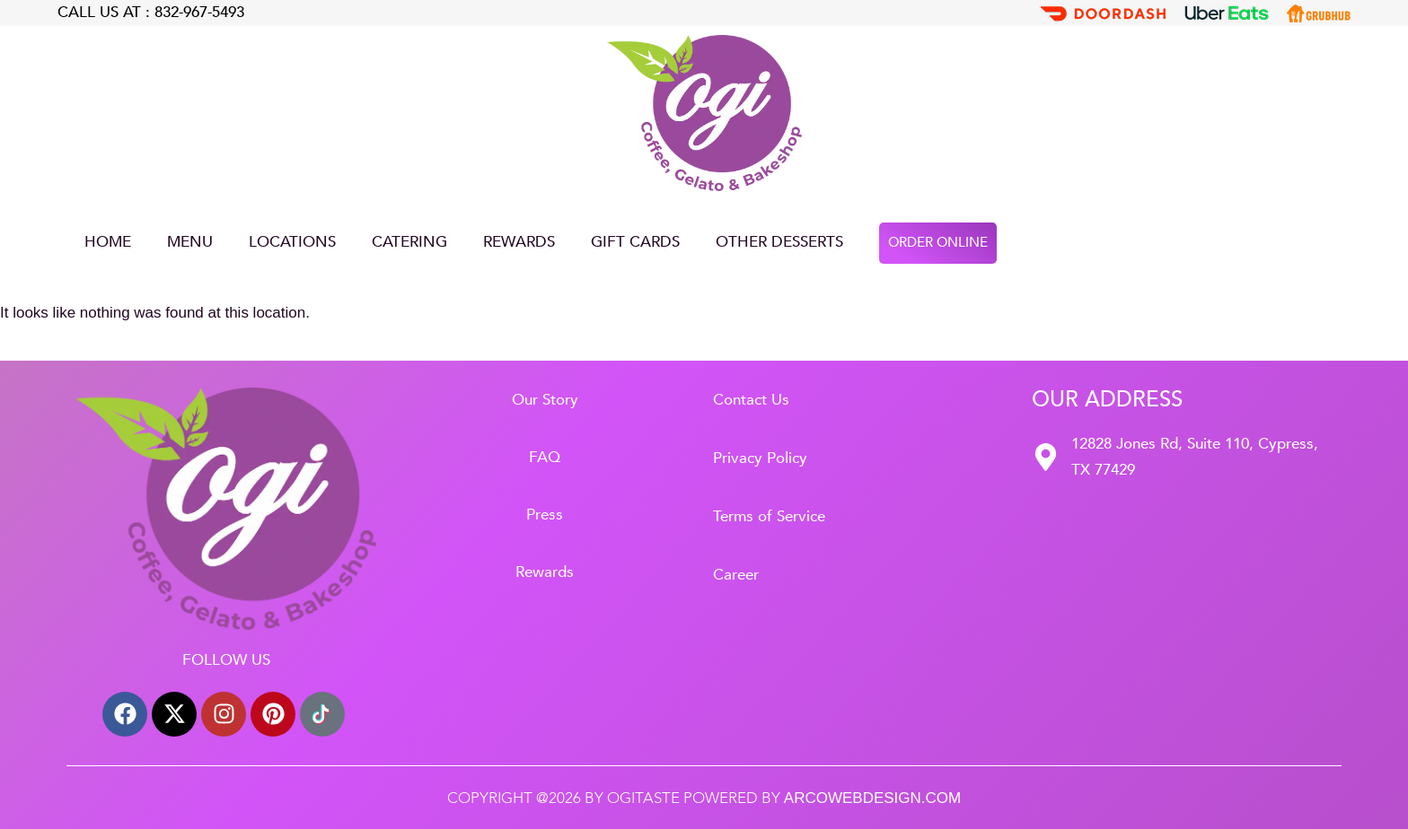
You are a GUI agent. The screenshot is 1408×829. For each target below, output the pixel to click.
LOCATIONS (292, 241)
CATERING (409, 241)
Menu (190, 241)
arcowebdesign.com (872, 798)
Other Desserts (779, 241)
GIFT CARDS (635, 241)
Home (107, 241)
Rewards (519, 241)
